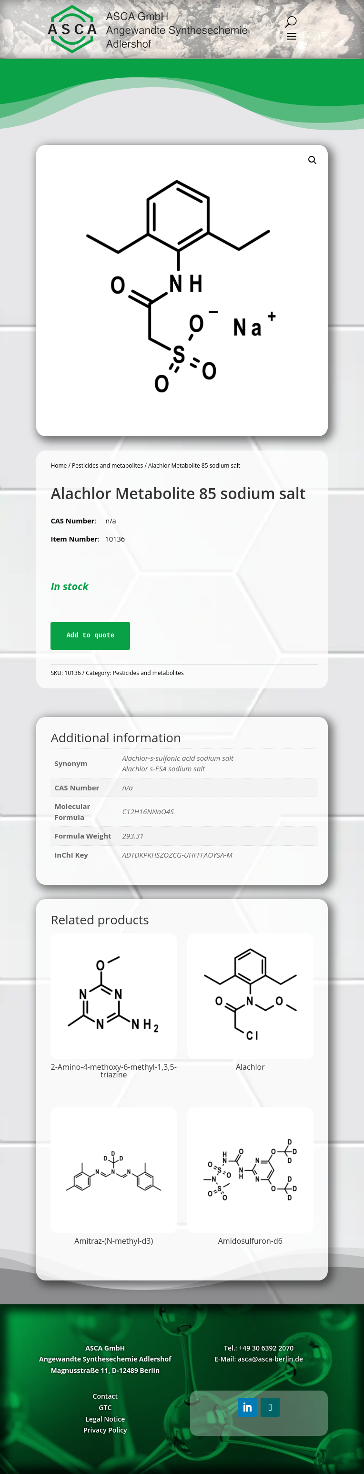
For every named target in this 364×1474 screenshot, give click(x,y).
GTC (105, 1407)
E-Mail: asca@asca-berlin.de (258, 1358)
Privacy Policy (105, 1429)
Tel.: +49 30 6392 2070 (258, 1347)
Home (59, 465)
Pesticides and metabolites (107, 465)
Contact (105, 1396)
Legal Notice (105, 1418)
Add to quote (90, 635)
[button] (312, 160)
